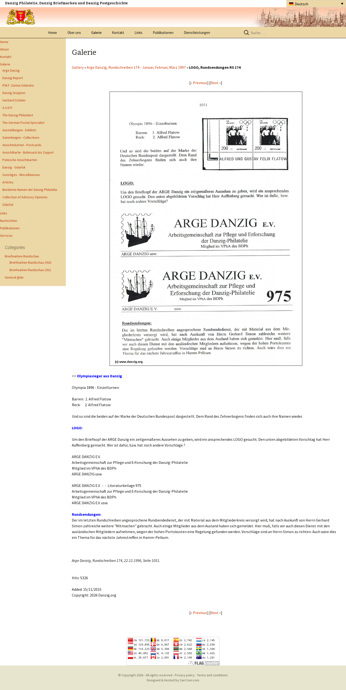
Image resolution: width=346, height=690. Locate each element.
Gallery (78, 67)
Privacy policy (185, 675)
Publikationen (163, 32)
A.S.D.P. (7, 108)
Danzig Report (12, 78)
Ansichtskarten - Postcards (21, 145)
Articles (7, 182)
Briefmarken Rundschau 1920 (30, 262)
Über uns (74, 32)
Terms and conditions (212, 675)
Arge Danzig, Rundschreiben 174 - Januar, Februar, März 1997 (136, 67)
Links (138, 32)
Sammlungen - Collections (20, 137)
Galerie (96, 32)
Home (52, 32)
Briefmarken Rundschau (22, 256)
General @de (14, 277)
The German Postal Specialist (23, 122)
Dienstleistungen (197, 32)
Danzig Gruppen (13, 93)
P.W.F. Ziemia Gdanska (18, 85)
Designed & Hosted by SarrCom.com (173, 680)
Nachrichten (8, 220)
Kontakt (118, 32)
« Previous (199, 82)
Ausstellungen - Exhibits (19, 130)
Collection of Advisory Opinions (25, 197)
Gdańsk (7, 204)
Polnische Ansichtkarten (19, 160)
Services (6, 235)
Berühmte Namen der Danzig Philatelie (29, 189)
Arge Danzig (11, 70)
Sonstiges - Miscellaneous (21, 175)
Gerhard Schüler (14, 100)
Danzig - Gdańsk (13, 167)
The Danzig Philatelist (17, 115)
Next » (215, 82)
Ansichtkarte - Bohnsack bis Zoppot (28, 152)
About (4, 49)
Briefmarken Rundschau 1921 (30, 270)
